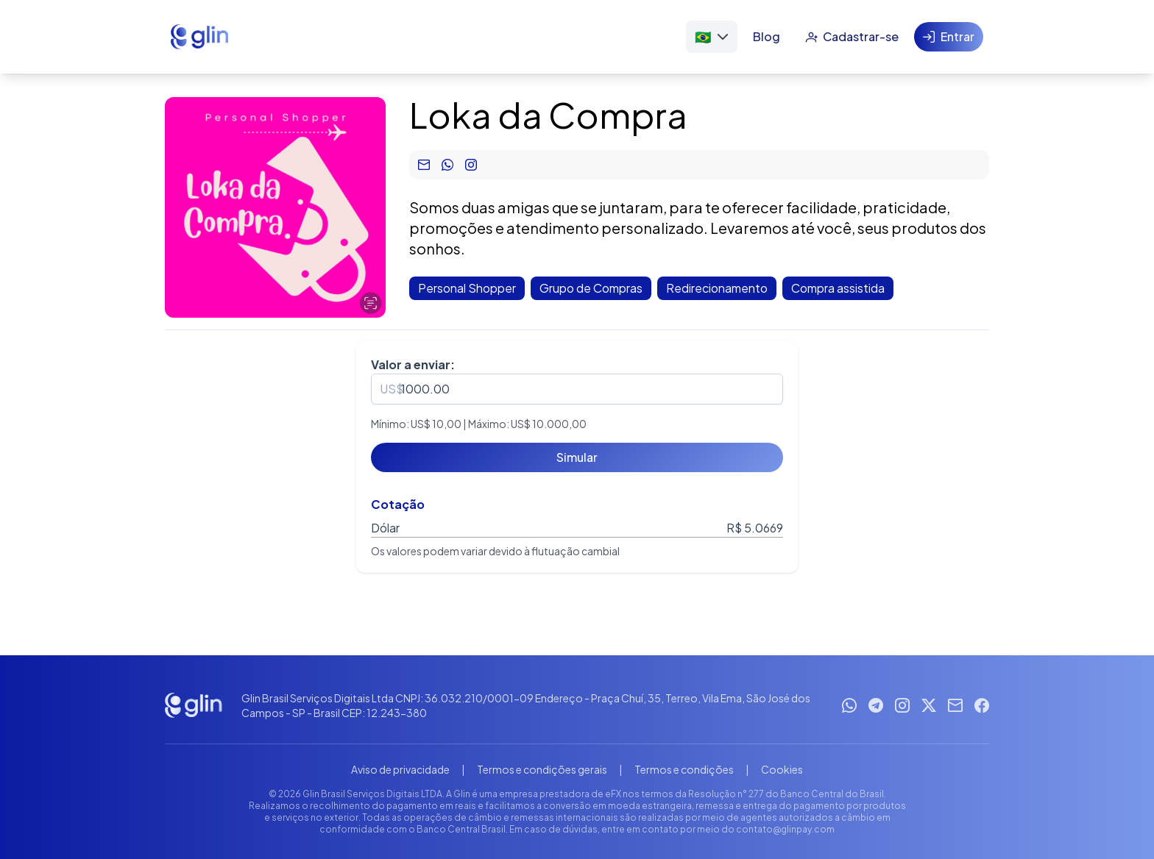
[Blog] (766, 36)
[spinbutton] (577, 389)
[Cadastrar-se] (852, 36)
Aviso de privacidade (400, 769)
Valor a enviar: (413, 364)
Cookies (782, 769)
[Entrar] (948, 36)
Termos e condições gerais (542, 769)
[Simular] (577, 457)
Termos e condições (684, 769)
